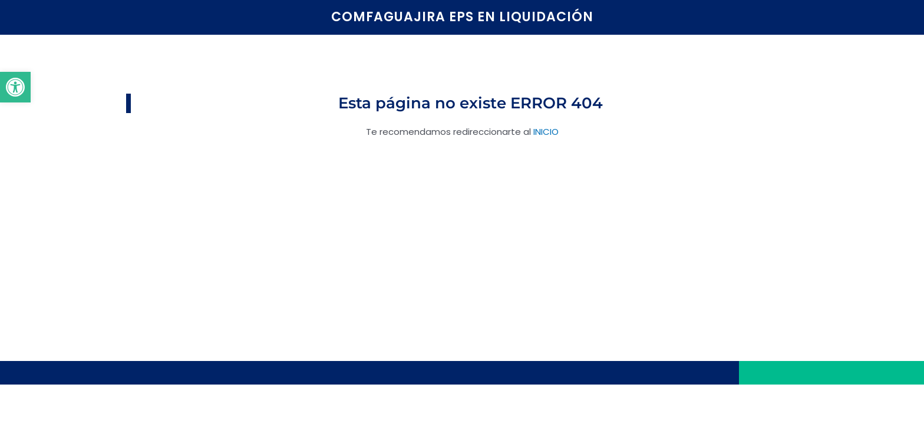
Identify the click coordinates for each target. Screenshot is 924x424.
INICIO (546, 131)
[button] (15, 87)
